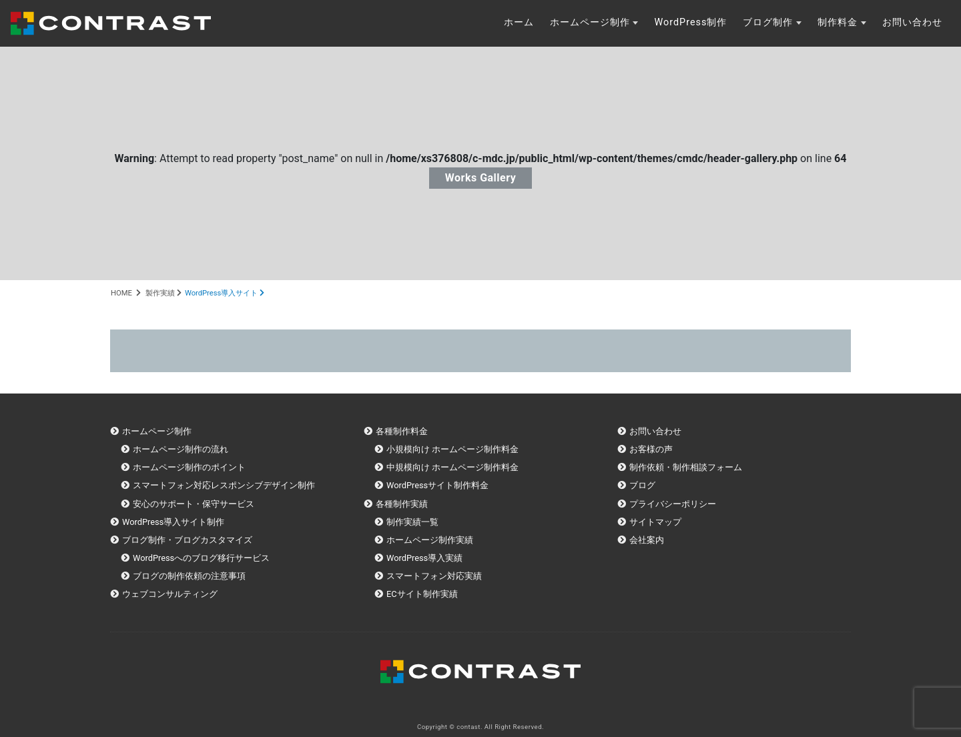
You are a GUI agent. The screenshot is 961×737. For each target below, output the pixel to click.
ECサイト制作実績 (422, 594)
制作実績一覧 (412, 522)
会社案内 (646, 540)
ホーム (519, 22)
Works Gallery (481, 177)
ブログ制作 (768, 22)
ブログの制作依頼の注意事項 (189, 576)
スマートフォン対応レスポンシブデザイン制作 (224, 485)
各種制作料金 (402, 431)
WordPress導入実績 (424, 558)
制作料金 (838, 22)
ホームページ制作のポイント (189, 467)
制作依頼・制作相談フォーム (685, 467)
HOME (121, 293)
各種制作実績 (402, 504)
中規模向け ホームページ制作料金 (452, 467)
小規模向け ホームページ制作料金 (452, 449)
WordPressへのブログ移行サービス (201, 558)
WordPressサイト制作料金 (437, 485)
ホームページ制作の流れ (180, 449)
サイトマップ (655, 522)
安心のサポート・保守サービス (193, 504)
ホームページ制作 (590, 22)
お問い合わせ (912, 22)
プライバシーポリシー (672, 504)
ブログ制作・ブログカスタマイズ (187, 540)
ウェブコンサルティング (170, 594)
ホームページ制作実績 (429, 540)
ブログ (642, 485)
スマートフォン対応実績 (434, 576)
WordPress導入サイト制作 (173, 522)
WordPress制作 (690, 22)
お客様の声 (651, 449)
